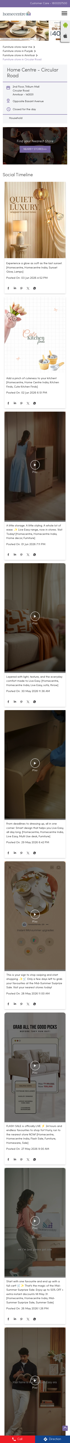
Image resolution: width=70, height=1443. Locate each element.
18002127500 (59, 4)
